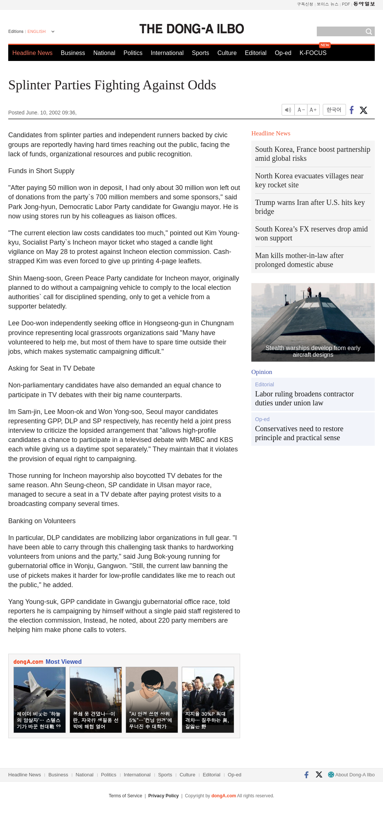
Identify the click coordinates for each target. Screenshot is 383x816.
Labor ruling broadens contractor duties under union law (304, 398)
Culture (227, 53)
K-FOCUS (313, 53)
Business (73, 53)
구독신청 (305, 4)
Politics (133, 53)
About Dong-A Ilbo (351, 774)
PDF (346, 4)
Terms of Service (125, 795)
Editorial (256, 53)
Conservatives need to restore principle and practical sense (299, 433)
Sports (200, 53)
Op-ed (283, 53)
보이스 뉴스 (328, 4)
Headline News (32, 53)
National (105, 53)
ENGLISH (37, 31)
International (167, 53)
